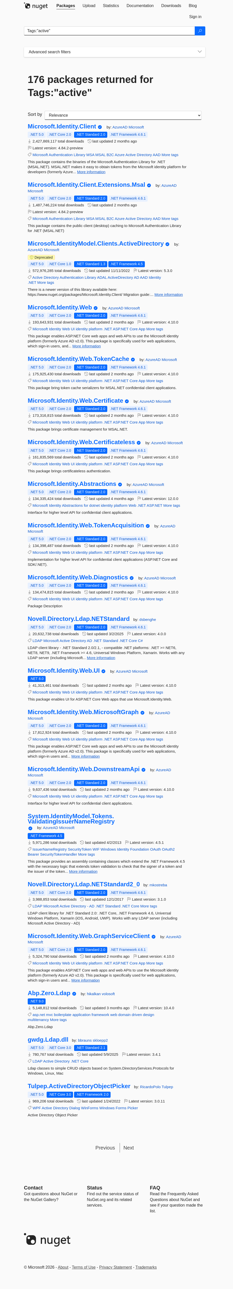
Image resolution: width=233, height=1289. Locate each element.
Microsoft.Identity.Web (60, 307)
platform (95, 329)
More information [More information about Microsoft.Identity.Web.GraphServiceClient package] (85, 980)
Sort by (35, 114)
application (82, 1014)
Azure (120, 155)
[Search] (200, 30)
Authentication (61, 155)
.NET (32, 282)
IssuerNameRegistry (49, 849)
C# (140, 640)
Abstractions (72, 505)
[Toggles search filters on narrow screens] (199, 52)
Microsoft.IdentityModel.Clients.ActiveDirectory (96, 243)
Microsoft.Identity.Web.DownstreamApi (84, 769)
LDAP (37, 640)
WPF (36, 1108)
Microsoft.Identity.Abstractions (72, 484)
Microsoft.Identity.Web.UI (64, 670)
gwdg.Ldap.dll (48, 1039)
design (148, 1014)
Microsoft (136, 127)
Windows (108, 849)
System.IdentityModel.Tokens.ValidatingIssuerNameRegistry (71, 818)
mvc (49, 1014)
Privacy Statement (115, 1267)
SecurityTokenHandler (58, 854)
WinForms (89, 1108)
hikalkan (94, 994)
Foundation (139, 849)
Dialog (74, 1108)
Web (66, 329)
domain (124, 1014)
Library (79, 155)
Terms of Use (83, 1267)
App (142, 329)
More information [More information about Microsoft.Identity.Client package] (91, 172)
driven (137, 1014)
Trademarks (146, 1267)
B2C (110, 155)
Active (130, 155)
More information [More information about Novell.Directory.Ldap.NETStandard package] (101, 658)
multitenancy (38, 1020)
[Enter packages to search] (109, 30)
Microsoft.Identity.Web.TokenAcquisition (86, 525)
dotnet (94, 505)
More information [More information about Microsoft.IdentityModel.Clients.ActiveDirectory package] (168, 294)
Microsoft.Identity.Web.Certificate (75, 400)
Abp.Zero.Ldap (49, 993)
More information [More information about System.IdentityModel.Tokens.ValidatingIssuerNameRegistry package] (83, 871)
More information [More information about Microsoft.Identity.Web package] (87, 346)
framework (100, 1014)
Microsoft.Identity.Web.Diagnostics (78, 577)
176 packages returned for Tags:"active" (90, 86)
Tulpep (167, 1087)
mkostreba (158, 885)
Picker (132, 1108)
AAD (156, 155)
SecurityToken (79, 849)
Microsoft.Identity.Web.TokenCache (78, 359)
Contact (33, 1187)
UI (73, 329)
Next (128, 1147)
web (113, 1014)
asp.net (38, 1014)
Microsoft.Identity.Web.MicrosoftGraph (83, 712)
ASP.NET (120, 329)
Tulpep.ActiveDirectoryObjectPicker (79, 1086)
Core (133, 329)
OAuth (155, 849)
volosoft (108, 994)
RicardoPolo (151, 1087)
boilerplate (62, 1014)
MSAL (100, 155)
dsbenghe (147, 619)
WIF (96, 849)
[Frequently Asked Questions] (155, 1187)
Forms (121, 1108)
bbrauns (85, 1040)
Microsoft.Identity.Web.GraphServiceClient (89, 936)
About (63, 1267)
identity (82, 329)
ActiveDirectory (120, 277)
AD (136, 277)
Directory (144, 155)
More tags (169, 155)
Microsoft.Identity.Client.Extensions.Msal (86, 185)
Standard (110, 640)
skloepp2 (100, 1040)
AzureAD (120, 127)
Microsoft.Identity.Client (62, 126)
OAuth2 (168, 849)
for (86, 505)
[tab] (66, 5)
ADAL (102, 277)
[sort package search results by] (123, 115)
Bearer (33, 854)
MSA (90, 155)
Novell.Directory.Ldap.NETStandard (79, 619)
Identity (155, 277)
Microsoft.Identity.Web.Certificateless (81, 442)
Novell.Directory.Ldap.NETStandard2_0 (84, 884)
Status (94, 1187)
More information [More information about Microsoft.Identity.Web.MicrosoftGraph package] (85, 756)
